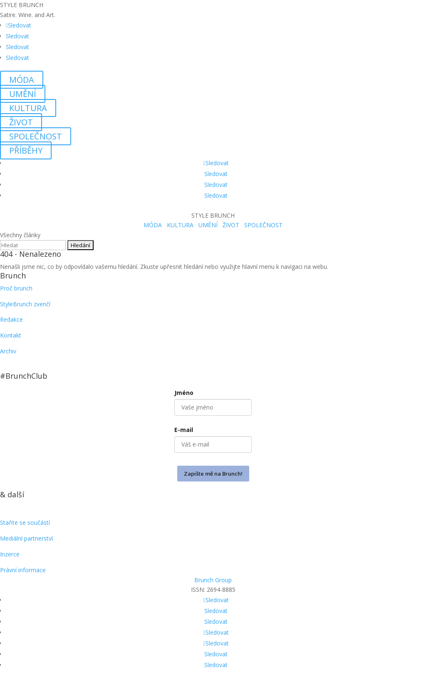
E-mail (183, 430)
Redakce (11, 319)
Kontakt (10, 335)
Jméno (183, 393)
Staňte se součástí (25, 522)
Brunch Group (213, 580)
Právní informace (23, 570)
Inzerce (10, 554)
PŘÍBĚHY (25, 150)
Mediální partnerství (26, 538)
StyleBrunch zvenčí (25, 304)
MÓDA (21, 79)
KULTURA (28, 108)
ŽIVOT (21, 122)
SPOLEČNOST (35, 136)
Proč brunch (16, 288)
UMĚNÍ (22, 93)
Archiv (8, 351)
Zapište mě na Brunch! (213, 473)
